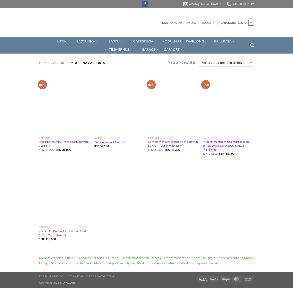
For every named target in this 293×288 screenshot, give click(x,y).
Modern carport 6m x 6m (110, 142)
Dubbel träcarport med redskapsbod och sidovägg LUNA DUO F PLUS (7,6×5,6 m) (225, 145)
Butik (59, 41)
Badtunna (84, 41)
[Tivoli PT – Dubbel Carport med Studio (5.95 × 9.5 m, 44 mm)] (64, 193)
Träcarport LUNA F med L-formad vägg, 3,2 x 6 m (64, 143)
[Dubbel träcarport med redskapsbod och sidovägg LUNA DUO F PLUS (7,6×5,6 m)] (227, 104)
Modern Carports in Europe (98, 258)
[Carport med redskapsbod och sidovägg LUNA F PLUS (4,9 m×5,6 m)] (173, 104)
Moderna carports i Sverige (200, 263)
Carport (173, 49)
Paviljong (195, 41)
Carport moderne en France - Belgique (188, 258)
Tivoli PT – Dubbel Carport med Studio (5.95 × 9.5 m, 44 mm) (63, 233)
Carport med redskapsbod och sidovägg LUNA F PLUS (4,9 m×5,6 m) (173, 143)
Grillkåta (221, 41)
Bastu (112, 41)
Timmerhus (120, 49)
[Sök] (252, 45)
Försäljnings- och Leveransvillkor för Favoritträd (77, 276)
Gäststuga (142, 41)
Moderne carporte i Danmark (71, 263)
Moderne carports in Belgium (114, 263)
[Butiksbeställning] (226, 63)
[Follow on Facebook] (145, 4)
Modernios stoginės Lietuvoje (158, 263)
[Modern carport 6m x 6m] (119, 104)
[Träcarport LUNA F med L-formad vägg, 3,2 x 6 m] (64, 104)
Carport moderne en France (139, 258)
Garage (147, 49)
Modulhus (171, 41)
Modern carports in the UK (58, 258)
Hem (42, 63)
